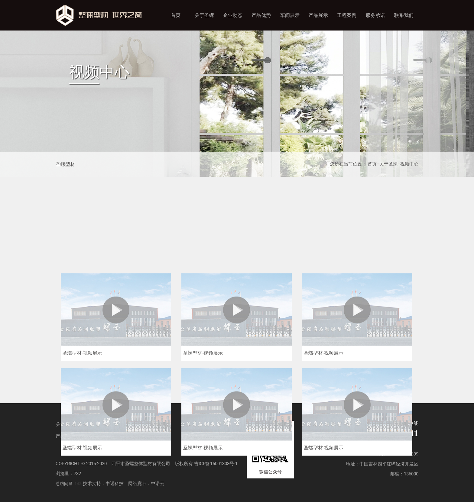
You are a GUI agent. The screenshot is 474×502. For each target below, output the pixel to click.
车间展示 (290, 15)
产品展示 (318, 15)
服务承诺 (375, 15)
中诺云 (157, 483)
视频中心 (409, 164)
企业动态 (232, 15)
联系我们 (404, 15)
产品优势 (261, 15)
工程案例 (346, 15)
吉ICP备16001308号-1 (216, 463)
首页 (175, 15)
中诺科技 (115, 483)
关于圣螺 (204, 15)
